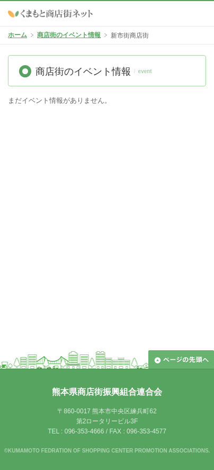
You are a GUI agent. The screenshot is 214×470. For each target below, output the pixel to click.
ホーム (17, 35)
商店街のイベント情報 (69, 35)
